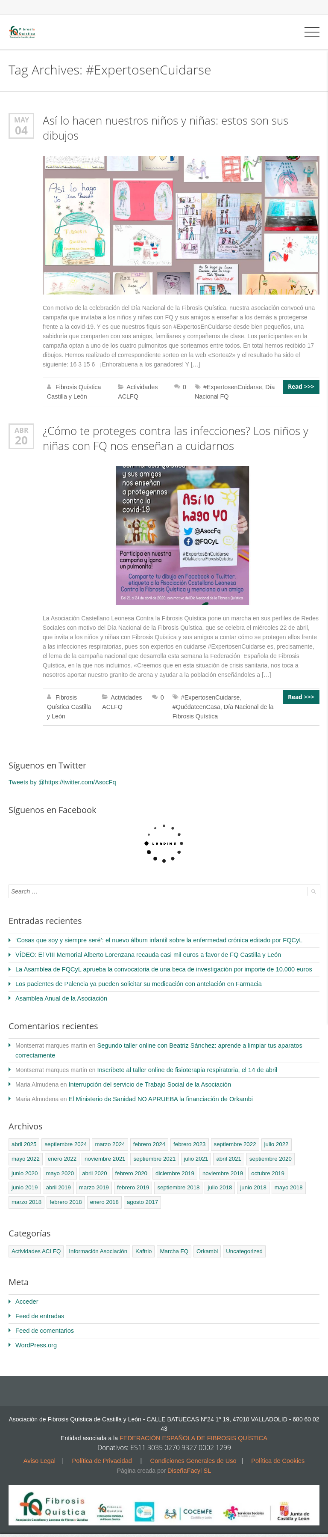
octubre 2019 (263, 1166)
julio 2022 (272, 1138)
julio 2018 (182, 1180)
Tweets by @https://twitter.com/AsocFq (60, 780)
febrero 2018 (27, 1194)
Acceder (26, 1293)
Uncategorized (240, 1243)
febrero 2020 (129, 1166)
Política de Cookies (274, 1450)
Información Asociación (96, 1243)
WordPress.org (35, 1335)
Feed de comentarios (43, 1321)
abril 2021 (225, 1152)
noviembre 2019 (219, 1166)
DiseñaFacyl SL (189, 1460)
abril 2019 (24, 1180)
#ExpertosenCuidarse (232, 386)
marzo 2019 (58, 1180)
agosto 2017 (103, 1194)
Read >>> (302, 386)
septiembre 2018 (142, 1180)
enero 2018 (65, 1194)
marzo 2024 (108, 1138)
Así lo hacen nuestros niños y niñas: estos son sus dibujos (165, 127)
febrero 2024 (147, 1138)
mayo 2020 (59, 1166)
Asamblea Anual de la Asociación (59, 994)
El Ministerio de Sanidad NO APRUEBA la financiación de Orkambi (157, 1092)
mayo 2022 (25, 1152)
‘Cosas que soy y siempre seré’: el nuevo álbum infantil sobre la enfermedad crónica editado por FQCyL (153, 937)
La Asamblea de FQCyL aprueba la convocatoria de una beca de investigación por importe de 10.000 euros (157, 965)
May (21, 119)
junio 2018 (215, 1180)
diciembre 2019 (172, 1166)
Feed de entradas (38, 1307)
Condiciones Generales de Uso (192, 1450)
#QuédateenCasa (195, 704)
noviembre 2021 (103, 1152)
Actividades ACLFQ (36, 1243)
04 (21, 129)
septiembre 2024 (64, 1138)
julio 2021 (193, 1152)
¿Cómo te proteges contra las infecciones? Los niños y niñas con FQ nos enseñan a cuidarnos (175, 436)
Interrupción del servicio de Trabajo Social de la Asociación (147, 1078)
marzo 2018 (286, 1180)
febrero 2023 (186, 1138)
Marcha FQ (171, 1243)
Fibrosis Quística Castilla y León (68, 705)
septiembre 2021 (152, 1152)
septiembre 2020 (266, 1152)
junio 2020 (24, 1166)
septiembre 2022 (231, 1138)
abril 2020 (93, 1166)
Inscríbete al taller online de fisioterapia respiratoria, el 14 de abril (183, 1064)
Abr (22, 428)
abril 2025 (24, 1138)
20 (21, 439)
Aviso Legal (43, 1450)
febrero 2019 (97, 1180)
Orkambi (203, 1243)
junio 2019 (300, 1166)
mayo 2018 (250, 1180)
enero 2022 (61, 1152)
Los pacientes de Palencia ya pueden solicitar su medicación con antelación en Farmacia (133, 980)
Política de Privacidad (104, 1450)
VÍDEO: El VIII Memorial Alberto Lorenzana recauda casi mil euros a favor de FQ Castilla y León (142, 951)
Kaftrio (141, 1243)
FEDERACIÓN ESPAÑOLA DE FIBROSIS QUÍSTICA (193, 1428)
